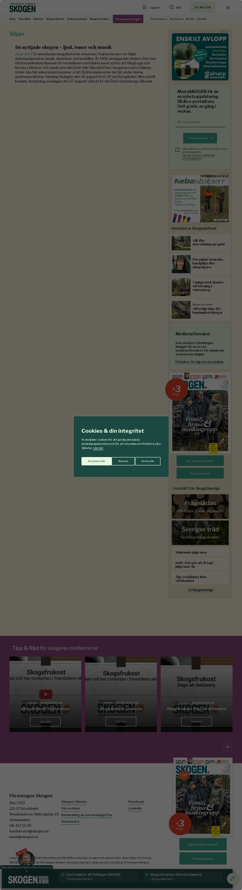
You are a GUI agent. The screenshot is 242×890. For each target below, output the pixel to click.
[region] (121, 445)
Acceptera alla (146, 459)
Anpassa (92, 459)
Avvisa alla (117, 459)
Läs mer (98, 448)
